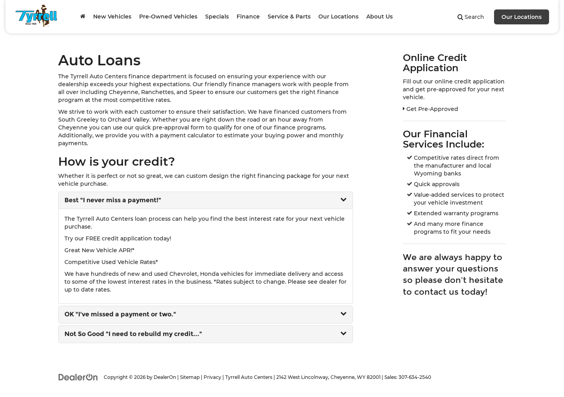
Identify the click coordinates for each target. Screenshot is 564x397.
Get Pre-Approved (430, 109)
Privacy (212, 377)
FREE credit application (119, 238)
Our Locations (522, 16)
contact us (436, 292)
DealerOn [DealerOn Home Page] (165, 377)
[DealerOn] (78, 376)
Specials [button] (217, 16)
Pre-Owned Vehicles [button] (168, 16)
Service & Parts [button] (289, 16)
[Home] (82, 16)
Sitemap (190, 377)
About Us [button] (379, 16)
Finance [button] (248, 16)
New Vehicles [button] (112, 16)
